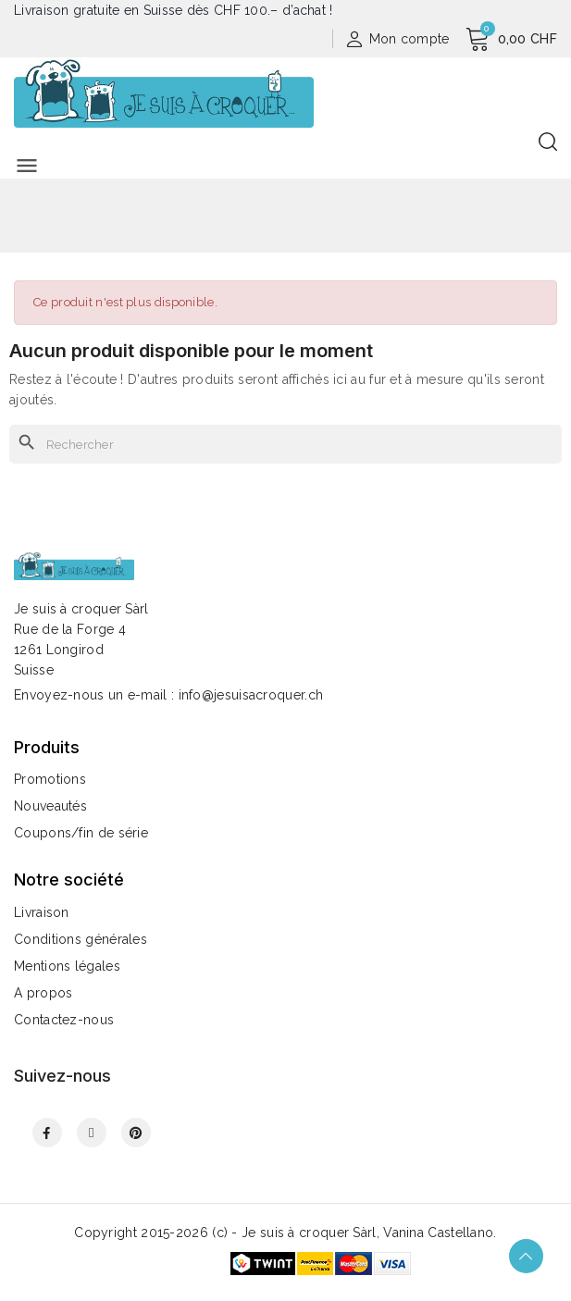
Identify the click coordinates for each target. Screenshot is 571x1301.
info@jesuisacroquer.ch (251, 695)
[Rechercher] (285, 444)
